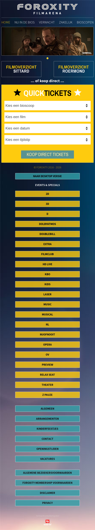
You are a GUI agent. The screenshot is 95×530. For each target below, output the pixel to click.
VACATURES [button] (47, 459)
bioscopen (85, 22)
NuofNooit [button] (47, 334)
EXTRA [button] (47, 244)
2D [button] (47, 194)
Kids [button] (47, 284)
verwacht (47, 22)
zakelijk (65, 22)
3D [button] (47, 204)
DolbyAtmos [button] (47, 224)
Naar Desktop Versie (47, 176)
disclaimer (47, 493)
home (5, 22)
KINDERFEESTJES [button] (47, 428)
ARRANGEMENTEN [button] (47, 418)
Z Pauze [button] (47, 395)
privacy (47, 503)
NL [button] (47, 324)
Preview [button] (47, 364)
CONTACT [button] (47, 439)
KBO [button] (47, 274)
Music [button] (47, 304)
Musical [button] (47, 314)
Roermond (73, 71)
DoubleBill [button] (47, 234)
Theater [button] (47, 385)
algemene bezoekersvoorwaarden (47, 472)
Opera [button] (47, 344)
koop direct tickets (47, 154)
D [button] (47, 214)
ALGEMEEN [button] (47, 408)
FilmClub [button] (47, 254)
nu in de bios (24, 22)
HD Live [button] (47, 264)
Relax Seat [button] (47, 374)
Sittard (21, 71)
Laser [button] (47, 294)
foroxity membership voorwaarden (47, 482)
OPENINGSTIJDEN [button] (47, 449)
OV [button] (47, 354)
